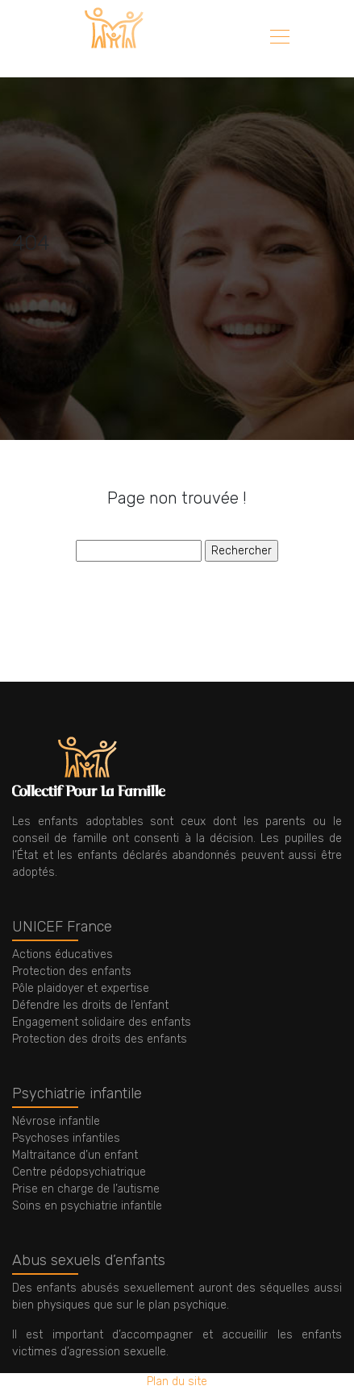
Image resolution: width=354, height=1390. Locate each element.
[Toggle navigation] (279, 39)
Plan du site (177, 1381)
